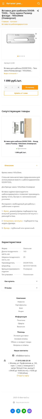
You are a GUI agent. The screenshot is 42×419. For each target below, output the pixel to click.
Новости (21, 302)
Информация (21, 316)
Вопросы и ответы (21, 345)
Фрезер (6, 228)
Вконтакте (12, 411)
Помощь (21, 332)
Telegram (18, 411)
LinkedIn (29, 411)
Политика (21, 320)
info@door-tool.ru (23, 355)
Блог (21, 308)
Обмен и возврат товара (21, 342)
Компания (21, 298)
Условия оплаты (21, 339)
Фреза (6, 211)
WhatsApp (24, 411)
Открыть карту (23, 375)
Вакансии (21, 326)
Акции (21, 311)
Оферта (21, 323)
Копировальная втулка (13, 221)
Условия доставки (21, 335)
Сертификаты (21, 305)
